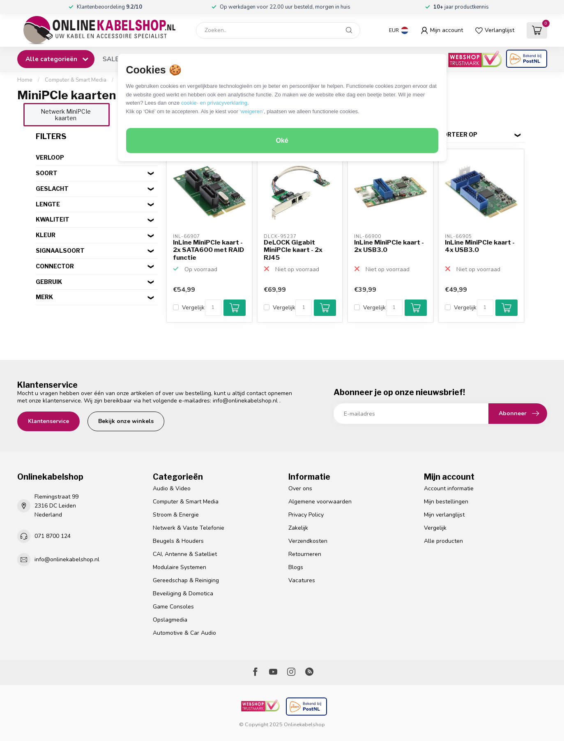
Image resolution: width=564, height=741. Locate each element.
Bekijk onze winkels (126, 421)
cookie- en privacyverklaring (214, 103)
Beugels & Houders (178, 541)
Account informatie (449, 488)
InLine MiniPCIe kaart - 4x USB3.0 (480, 246)
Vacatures (301, 580)
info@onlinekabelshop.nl (245, 401)
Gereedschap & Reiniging (186, 580)
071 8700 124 (53, 536)
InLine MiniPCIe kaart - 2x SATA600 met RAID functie (208, 250)
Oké (282, 140)
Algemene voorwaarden (320, 501)
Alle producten (443, 541)
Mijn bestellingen (446, 501)
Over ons (300, 488)
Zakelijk (298, 528)
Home (24, 80)
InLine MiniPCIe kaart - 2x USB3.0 (389, 246)
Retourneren (304, 554)
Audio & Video (172, 488)
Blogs (295, 567)
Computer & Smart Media (75, 80)
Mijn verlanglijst (444, 515)
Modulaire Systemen (179, 567)
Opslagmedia (170, 620)
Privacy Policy (306, 515)
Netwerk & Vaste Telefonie (188, 528)
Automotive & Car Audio (184, 633)
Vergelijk (193, 307)
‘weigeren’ (251, 111)
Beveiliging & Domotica (183, 593)
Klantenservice (48, 421)
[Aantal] (213, 308)
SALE (111, 59)
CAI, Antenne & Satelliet (185, 554)
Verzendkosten (307, 541)
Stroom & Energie (176, 515)
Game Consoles (173, 607)
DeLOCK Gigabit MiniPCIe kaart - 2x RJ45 (293, 250)
